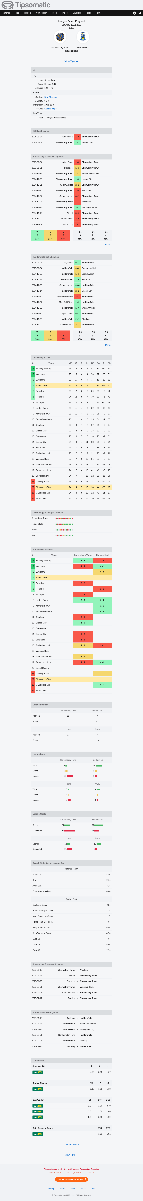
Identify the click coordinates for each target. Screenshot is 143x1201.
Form (98, 13)
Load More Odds (71, 1144)
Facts (88, 13)
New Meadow (50, 97)
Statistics (77, 13)
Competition (41, 13)
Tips (17, 13)
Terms (62, 1189)
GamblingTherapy (73, 1172)
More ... (108, 244)
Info (93, 1189)
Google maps (50, 109)
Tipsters (27, 13)
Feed (54, 13)
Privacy (51, 1189)
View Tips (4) (71, 61)
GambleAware (55, 1172)
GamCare (90, 1172)
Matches (6, 13)
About (72, 1189)
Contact (83, 1189)
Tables (65, 13)
